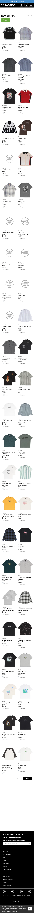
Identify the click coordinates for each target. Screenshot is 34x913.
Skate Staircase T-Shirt (9, 662)
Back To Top (17, 901)
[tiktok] (12, 891)
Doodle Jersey (9, 255)
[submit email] (29, 843)
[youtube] (21, 891)
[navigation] (17, 778)
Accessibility (15, 895)
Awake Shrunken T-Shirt (25, 506)
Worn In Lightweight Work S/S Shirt (25, 68)
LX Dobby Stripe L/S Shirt (25, 317)
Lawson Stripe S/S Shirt (25, 474)
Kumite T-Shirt (25, 129)
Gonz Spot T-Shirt (25, 349)
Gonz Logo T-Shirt (9, 412)
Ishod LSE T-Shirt (25, 662)
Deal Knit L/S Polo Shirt (9, 129)
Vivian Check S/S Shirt (25, 380)
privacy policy (14, 911)
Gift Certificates (7, 854)
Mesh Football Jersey (9, 161)
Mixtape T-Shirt (25, 192)
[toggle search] (21, 5)
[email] (17, 843)
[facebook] (29, 891)
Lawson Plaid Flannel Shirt (9, 537)
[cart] (26, 5)
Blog (4, 857)
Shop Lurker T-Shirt (9, 380)
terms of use (5, 911)
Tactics (8, 5)
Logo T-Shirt (25, 223)
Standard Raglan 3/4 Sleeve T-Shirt (9, 757)
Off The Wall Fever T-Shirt (9, 725)
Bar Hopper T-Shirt (9, 694)
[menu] (31, 5)
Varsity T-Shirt (25, 286)
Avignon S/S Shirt (9, 67)
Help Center (6, 863)
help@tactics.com (8, 879)
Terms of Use (22, 895)
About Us (5, 851)
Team (4, 860)
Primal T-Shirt (25, 443)
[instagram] (4, 891)
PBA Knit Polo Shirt (25, 161)
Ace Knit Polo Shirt (9, 35)
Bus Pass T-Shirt (9, 286)
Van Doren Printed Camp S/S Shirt (25, 632)
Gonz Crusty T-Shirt (9, 506)
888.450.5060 (6, 876)
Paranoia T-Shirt (9, 98)
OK (30, 909)
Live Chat (5, 882)
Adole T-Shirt (25, 537)
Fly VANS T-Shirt (25, 756)
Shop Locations (7, 885)
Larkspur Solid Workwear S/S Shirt (9, 444)
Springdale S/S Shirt (25, 35)
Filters (6, 20)
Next (27, 778)
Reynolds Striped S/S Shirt (9, 349)
